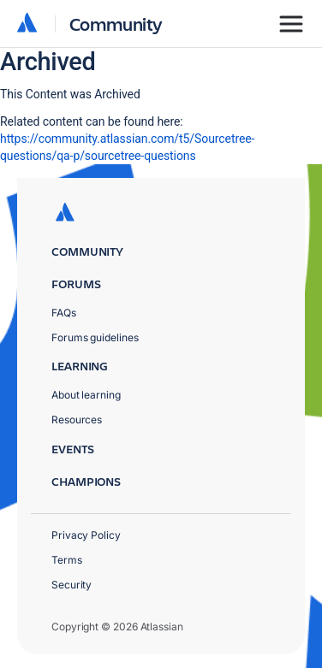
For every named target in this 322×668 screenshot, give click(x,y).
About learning (86, 394)
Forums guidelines (95, 337)
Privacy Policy (86, 535)
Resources (76, 419)
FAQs (63, 312)
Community (116, 23)
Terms (66, 559)
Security (71, 584)
